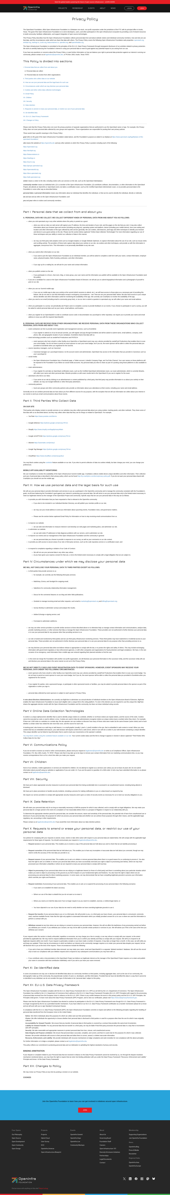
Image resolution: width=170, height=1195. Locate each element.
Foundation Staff (105, 1142)
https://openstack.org (30, 147)
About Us (103, 1134)
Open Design (16, 1149)
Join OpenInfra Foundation (138, 1138)
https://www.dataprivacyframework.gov (124, 998)
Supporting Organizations (138, 1134)
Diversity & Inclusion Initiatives (110, 1152)
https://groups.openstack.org (32, 166)
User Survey (45, 1142)
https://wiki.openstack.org (31, 177)
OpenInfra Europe (135, 1166)
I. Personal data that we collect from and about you (40, 67)
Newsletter (132, 1154)
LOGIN (129, 8)
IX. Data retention (29, 105)
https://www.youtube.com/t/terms (46, 416)
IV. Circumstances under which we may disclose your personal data (46, 86)
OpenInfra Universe (47, 1149)
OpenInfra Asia (134, 1162)
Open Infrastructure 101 (108, 1149)
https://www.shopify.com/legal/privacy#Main (48, 429)
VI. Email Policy (28, 94)
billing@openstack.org (109, 601)
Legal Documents (106, 1159)
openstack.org (139, 40)
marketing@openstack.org (90, 601)
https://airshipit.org (29, 150)
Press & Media (134, 1150)
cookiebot (49, 462)
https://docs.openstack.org (32, 173)
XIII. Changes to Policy (31, 120)
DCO (42, 1145)
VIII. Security (27, 101)
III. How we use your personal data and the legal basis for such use (45, 82)
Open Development (18, 1142)
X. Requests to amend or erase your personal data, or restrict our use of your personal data (54, 109)
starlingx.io (35, 42)
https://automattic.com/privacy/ (44, 443)
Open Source (16, 1138)
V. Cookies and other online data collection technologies (42, 90)
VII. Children (27, 97)
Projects (44, 1134)
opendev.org (64, 42)
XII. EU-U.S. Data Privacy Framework (35, 116)
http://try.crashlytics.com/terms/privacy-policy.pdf (94, 476)
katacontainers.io (53, 42)
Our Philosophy (17, 1134)
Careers (102, 1145)
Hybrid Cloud (45, 1138)
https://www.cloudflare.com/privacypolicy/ (50, 456)
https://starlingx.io (29, 158)
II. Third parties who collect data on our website (39, 78)
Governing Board (105, 1138)
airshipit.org (27, 42)
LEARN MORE (110, 2)
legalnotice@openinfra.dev (54, 55)
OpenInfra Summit (76, 1134)
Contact (102, 1163)
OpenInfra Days (75, 1138)
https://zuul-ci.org (29, 162)
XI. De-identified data (30, 113)
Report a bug (43, 1188)
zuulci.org (43, 42)
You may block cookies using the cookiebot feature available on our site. (47, 736)
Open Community (17, 1145)
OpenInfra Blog (134, 1147)
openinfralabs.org (77, 42)
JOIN (142, 8)
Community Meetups (77, 1145)
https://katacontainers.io (31, 154)
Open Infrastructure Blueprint (51, 1152)
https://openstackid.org (30, 169)
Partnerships (104, 1156)
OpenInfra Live (75, 1142)
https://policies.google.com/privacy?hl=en (54, 423)
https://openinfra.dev (48, 143)
